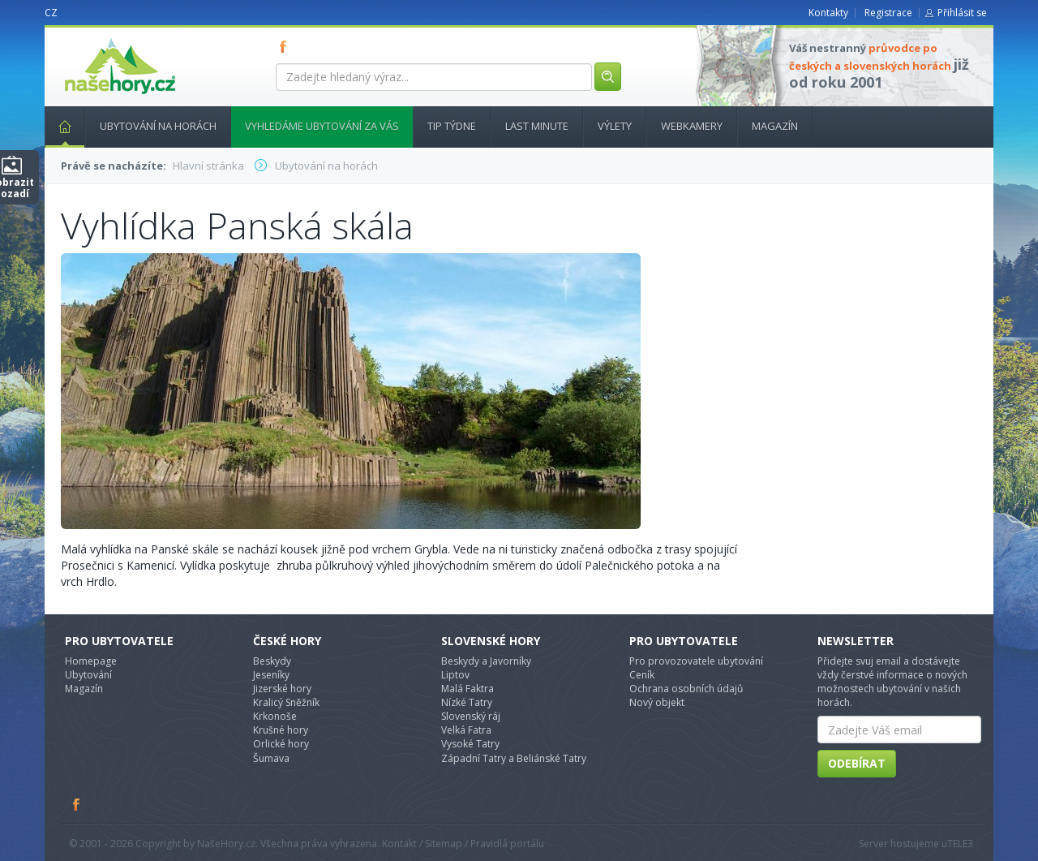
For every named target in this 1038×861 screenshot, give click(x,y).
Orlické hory (281, 744)
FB (286, 46)
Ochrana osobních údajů (686, 688)
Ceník (641, 675)
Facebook (77, 804)
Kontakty (828, 12)
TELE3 (960, 843)
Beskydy (272, 661)
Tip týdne (451, 125)
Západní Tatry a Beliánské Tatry (513, 758)
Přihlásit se (962, 12)
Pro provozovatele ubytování (696, 661)
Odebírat (857, 763)
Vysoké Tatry (470, 744)
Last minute (536, 125)
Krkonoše (275, 716)
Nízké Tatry (466, 702)
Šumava (271, 758)
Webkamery (692, 125)
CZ (51, 12)
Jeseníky (271, 675)
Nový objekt (656, 702)
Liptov (455, 675)
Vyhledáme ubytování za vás (322, 125)
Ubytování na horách (158, 125)
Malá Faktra (467, 688)
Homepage (91, 661)
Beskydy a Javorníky (486, 661)
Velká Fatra (466, 730)
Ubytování (88, 675)
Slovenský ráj (470, 716)
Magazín (775, 125)
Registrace (888, 12)
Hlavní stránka (58, 125)
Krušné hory (280, 730)
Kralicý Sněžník (286, 702)
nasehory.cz (91, 38)
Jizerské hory (282, 688)
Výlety (615, 125)
